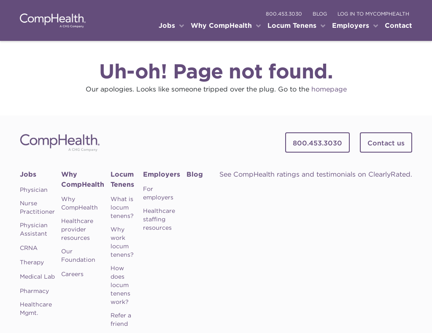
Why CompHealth (82, 179)
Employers (161, 174)
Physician (34, 189)
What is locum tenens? (122, 207)
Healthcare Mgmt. (36, 308)
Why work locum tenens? (122, 242)
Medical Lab (37, 276)
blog (320, 14)
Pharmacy (34, 290)
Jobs (28, 174)
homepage (329, 89)
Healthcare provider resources (77, 229)
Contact (398, 25)
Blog (194, 174)
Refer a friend (121, 319)
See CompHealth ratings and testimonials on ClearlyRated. (315, 174)
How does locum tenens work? (120, 285)
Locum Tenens (122, 179)
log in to (373, 14)
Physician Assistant (34, 229)
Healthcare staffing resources (159, 219)
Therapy (32, 262)
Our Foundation (78, 255)
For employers (158, 193)
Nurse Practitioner (37, 207)
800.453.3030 (284, 14)
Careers (72, 274)
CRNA (29, 247)
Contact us (386, 143)
